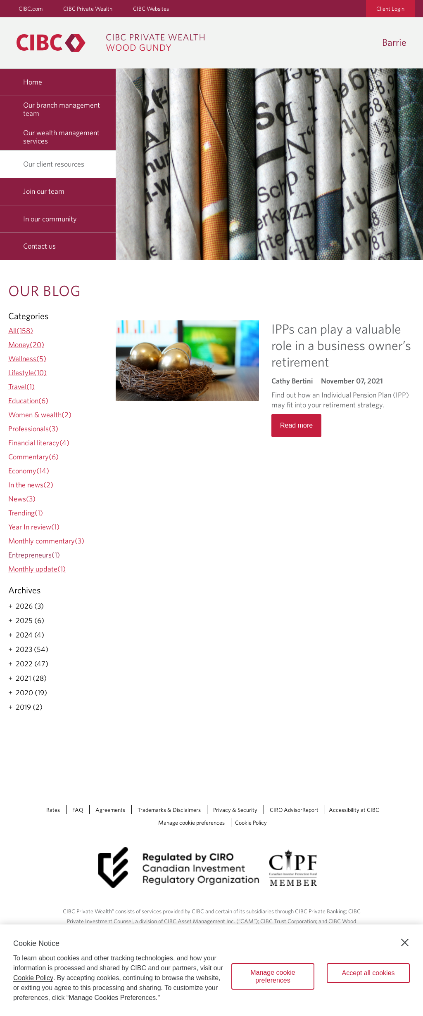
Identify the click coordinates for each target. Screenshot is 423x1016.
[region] (211, 970)
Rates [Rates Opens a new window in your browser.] (53, 810)
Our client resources (56, 164)
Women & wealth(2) (39, 414)
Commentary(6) (33, 456)
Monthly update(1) (37, 568)
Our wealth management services (61, 136)
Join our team (43, 191)
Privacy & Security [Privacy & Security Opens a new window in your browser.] (235, 810)
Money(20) (26, 344)
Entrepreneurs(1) (34, 554)
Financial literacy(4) (38, 442)
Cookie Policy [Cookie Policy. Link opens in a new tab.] (251, 822)
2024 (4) (30, 635)
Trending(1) (25, 512)
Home (32, 82)
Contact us (39, 246)
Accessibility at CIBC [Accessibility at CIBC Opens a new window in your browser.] (354, 810)
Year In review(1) (33, 526)
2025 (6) (30, 620)
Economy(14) (28, 470)
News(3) (22, 498)
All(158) (20, 330)
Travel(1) (21, 386)
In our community (50, 218)
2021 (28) (31, 678)
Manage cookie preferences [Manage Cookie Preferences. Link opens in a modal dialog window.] (191, 822)
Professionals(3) (33, 428)
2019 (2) (29, 707)
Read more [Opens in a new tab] (296, 425)
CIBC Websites (151, 8)
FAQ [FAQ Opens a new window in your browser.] (77, 810)
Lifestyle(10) (27, 372)
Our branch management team (61, 109)
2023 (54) (32, 649)
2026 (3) (30, 606)
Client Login (390, 8)
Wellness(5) (27, 358)
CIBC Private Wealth (87, 8)
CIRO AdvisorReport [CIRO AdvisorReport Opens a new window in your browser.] (294, 810)
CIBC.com (31, 8)
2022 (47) (32, 664)
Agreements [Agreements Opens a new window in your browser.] (110, 810)
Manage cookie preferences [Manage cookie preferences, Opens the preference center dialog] (272, 976)
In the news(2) (30, 484)
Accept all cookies (368, 972)
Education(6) (28, 400)
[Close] (405, 943)
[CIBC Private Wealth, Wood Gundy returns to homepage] (115, 43)
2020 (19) (31, 693)
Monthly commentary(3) (46, 540)
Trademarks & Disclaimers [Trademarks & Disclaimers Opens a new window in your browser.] (169, 810)
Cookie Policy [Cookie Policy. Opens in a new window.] (33, 977)
